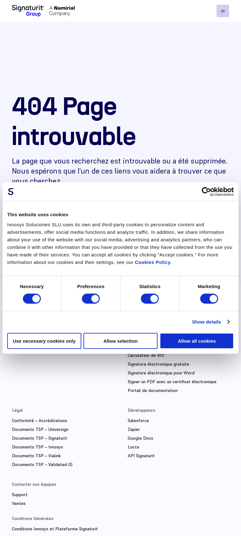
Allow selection (120, 340)
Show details (206, 321)
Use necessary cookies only (44, 340)
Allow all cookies (197, 340)
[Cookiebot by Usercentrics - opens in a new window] (206, 191)
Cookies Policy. (153, 262)
